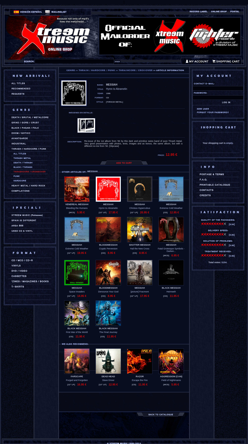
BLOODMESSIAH (108, 245)
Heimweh (171, 291)
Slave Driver (108, 380)
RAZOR (140, 376)
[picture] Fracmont (140, 291)
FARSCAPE (77, 376)
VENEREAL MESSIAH (76, 204)
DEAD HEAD (108, 376)
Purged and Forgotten (77, 380)
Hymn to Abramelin (108, 208)
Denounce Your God (108, 291)
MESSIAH (108, 204)
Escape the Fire (139, 380)
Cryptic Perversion (108, 248)
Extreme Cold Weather (171, 208)
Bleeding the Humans (77, 208)
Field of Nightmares (171, 380)
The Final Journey (108, 332)
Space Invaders (77, 291)
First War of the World (77, 332)
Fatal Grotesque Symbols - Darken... (171, 249)
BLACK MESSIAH (171, 288)
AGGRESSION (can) (171, 376)
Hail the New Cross (139, 248)
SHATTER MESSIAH (139, 245)
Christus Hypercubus (139, 208)
